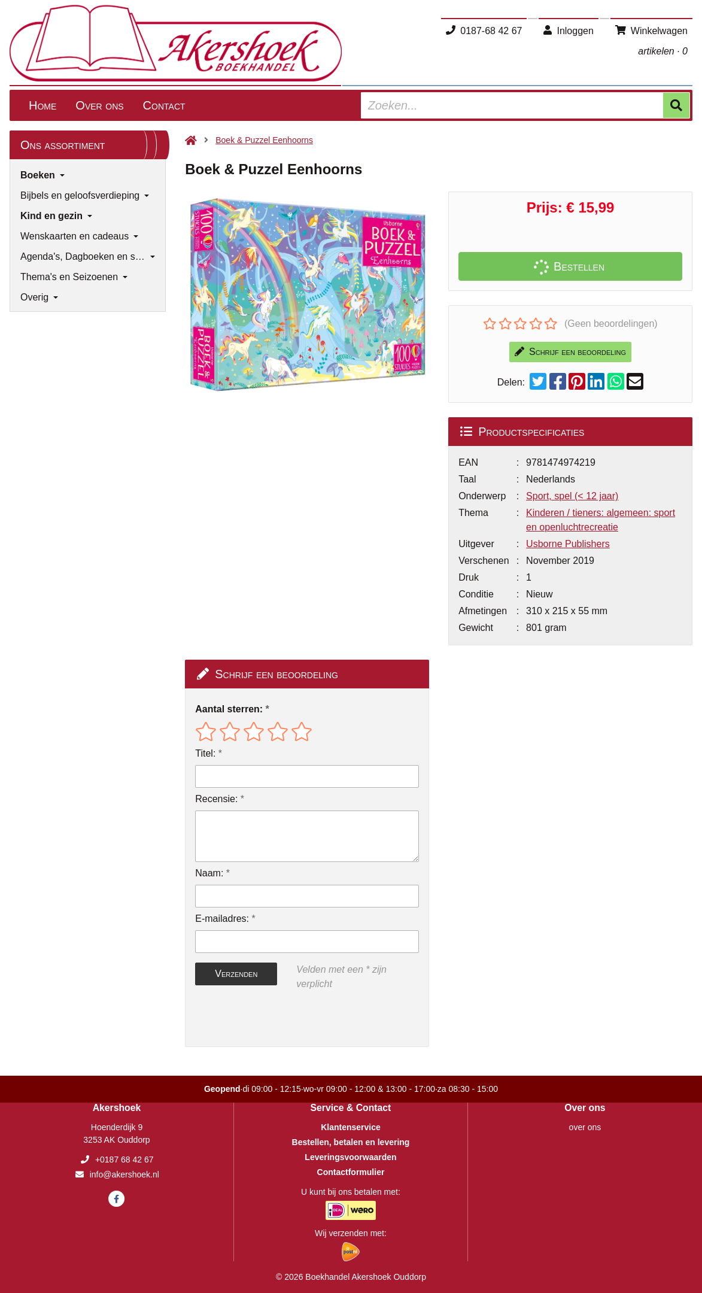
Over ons (99, 105)
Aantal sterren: (229, 709)
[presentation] (271, 1019)
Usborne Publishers (568, 544)
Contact (164, 105)
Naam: (209, 873)
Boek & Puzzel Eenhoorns (264, 140)
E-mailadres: (222, 918)
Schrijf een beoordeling (570, 352)
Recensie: (216, 799)
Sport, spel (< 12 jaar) (572, 496)
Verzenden (236, 974)
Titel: (205, 753)
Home (42, 105)
